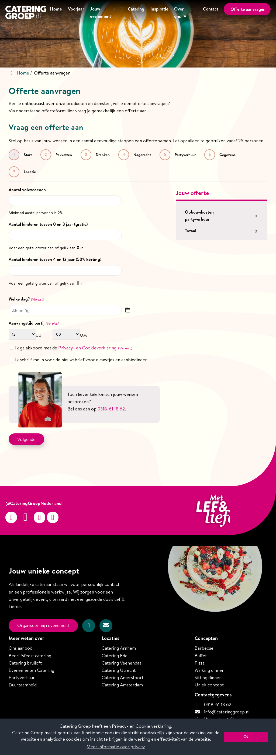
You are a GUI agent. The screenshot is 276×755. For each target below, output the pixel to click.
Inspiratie (158, 12)
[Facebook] (25, 517)
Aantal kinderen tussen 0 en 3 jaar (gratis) (48, 224)
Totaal (190, 230)
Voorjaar (74, 12)
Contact (210, 12)
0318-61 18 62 (213, 704)
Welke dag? (26, 299)
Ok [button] (246, 737)
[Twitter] (39, 517)
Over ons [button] (182, 12)
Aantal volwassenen (27, 190)
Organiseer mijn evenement (44, 625)
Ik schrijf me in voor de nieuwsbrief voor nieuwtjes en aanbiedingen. (82, 359)
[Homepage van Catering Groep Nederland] (24, 13)
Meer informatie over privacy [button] (116, 746)
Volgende (26, 439)
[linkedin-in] (52, 517)
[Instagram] (11, 517)
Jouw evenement (105, 12)
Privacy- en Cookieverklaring (87, 348)
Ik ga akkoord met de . (73, 348)
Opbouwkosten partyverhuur (199, 215)
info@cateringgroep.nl (226, 711)
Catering (134, 12)
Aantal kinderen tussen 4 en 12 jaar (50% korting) (55, 259)
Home (53, 12)
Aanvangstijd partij (28, 323)
